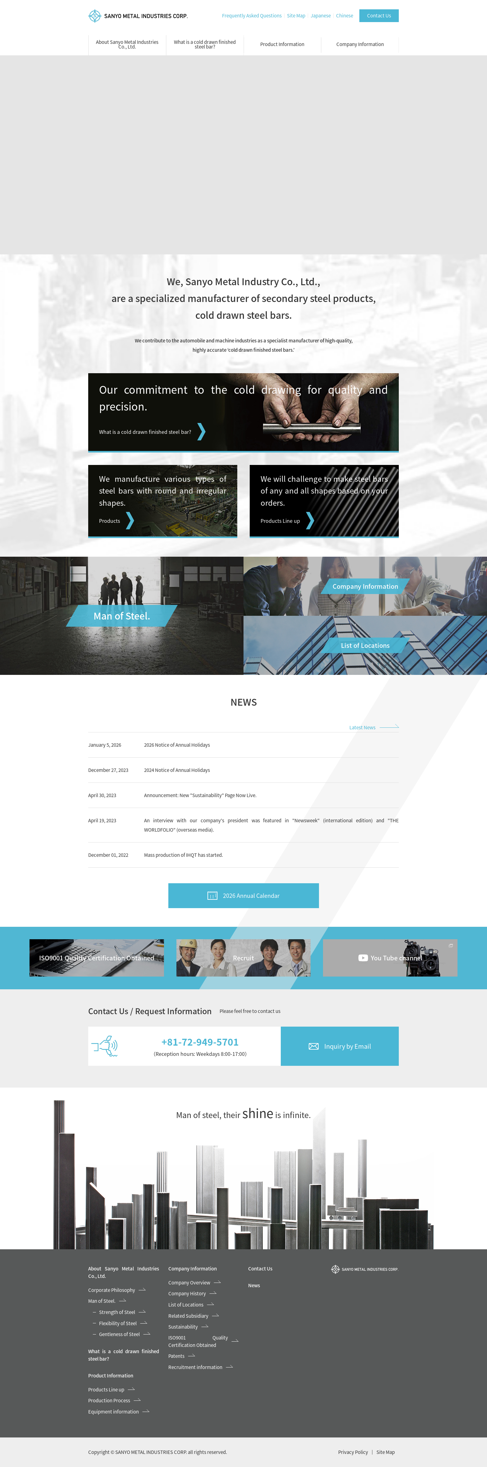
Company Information (360, 44)
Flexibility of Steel (118, 1323)
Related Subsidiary (188, 1315)
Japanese (321, 15)
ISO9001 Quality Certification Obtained (198, 1341)
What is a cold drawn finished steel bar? (205, 44)
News (254, 1285)
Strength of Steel (117, 1312)
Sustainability (183, 1326)
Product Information (282, 44)
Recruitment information (195, 1367)
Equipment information (113, 1411)
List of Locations (185, 1304)
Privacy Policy (353, 1452)
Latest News (362, 727)
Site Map (296, 15)
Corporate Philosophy (111, 1290)
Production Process (109, 1400)
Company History (187, 1293)
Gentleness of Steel (119, 1334)
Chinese (344, 15)
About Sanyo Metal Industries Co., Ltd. (127, 44)
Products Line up (106, 1389)
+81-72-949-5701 (200, 1042)
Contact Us (379, 15)
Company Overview (189, 1282)
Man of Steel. (102, 1301)
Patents (176, 1356)
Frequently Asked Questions (252, 15)
